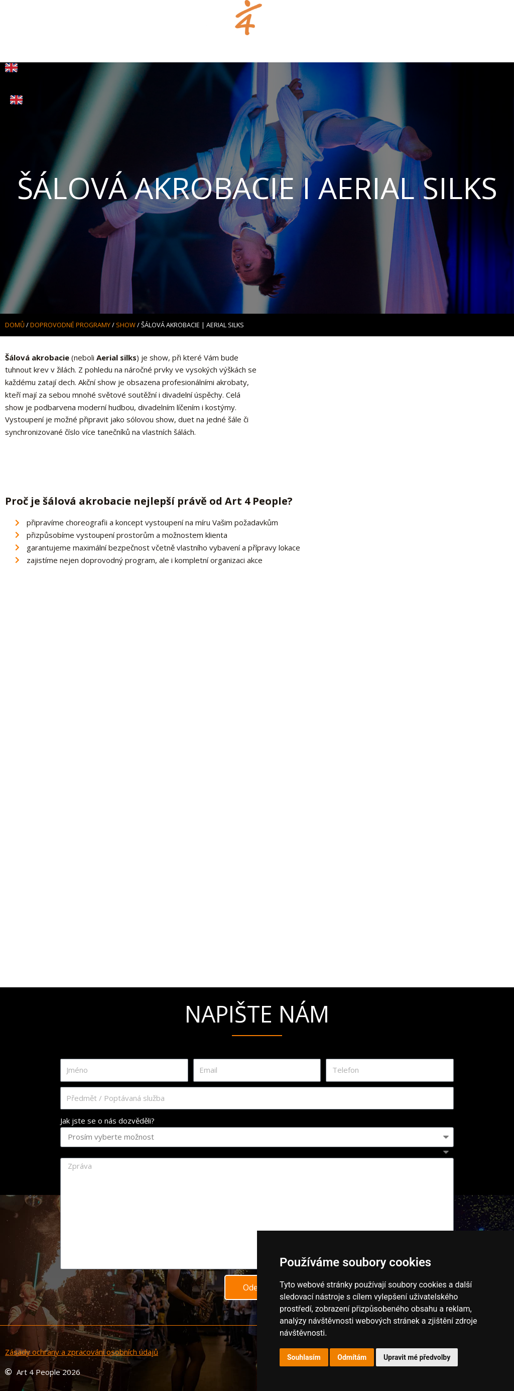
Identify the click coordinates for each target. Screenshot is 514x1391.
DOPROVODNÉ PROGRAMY (70, 324)
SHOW (126, 324)
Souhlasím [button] (304, 1357)
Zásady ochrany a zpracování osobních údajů (81, 1352)
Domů (15, 324)
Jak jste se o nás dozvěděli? (107, 1121)
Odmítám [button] (351, 1357)
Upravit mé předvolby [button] (416, 1357)
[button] (257, 46)
